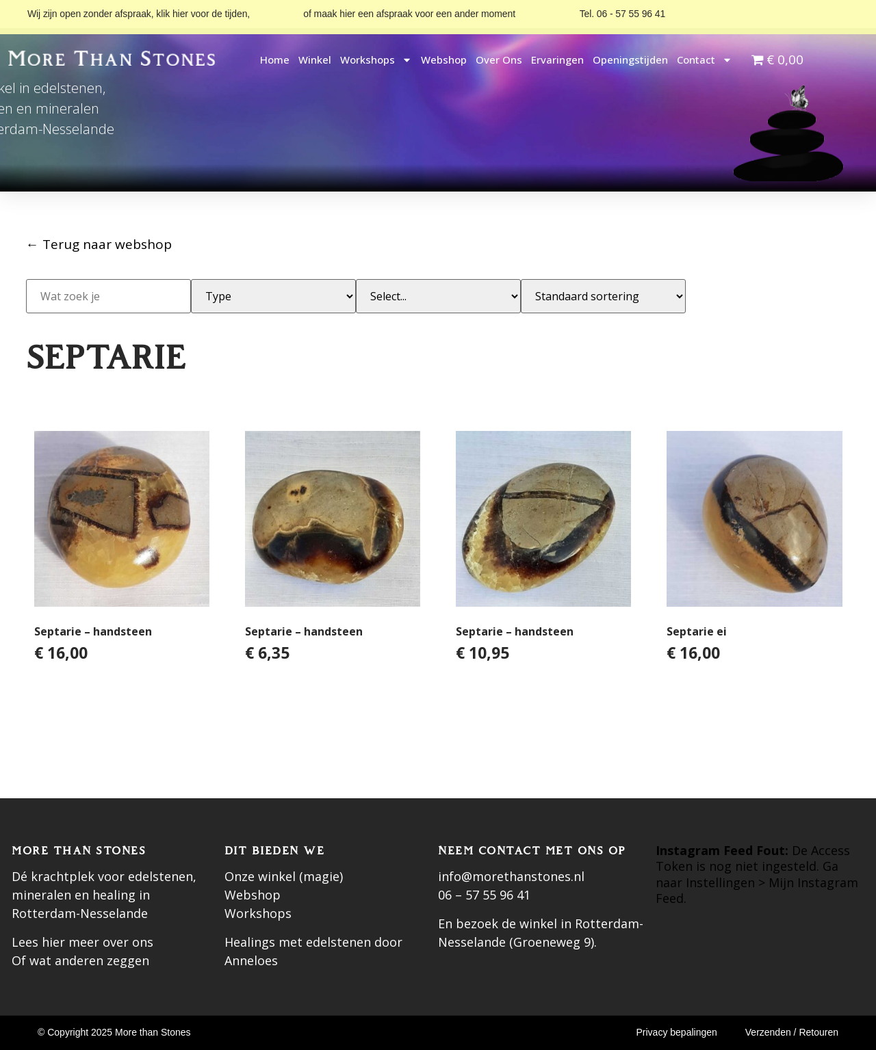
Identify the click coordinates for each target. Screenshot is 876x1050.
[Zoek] (108, 296)
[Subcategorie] (273, 296)
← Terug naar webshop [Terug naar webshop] (99, 244)
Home (274, 59)
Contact (704, 60)
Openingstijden (630, 59)
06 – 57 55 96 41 (484, 895)
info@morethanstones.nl (511, 876)
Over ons (499, 59)
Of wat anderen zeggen (80, 960)
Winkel (314, 59)
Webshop (444, 59)
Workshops (376, 60)
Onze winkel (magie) (283, 876)
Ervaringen (557, 59)
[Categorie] (438, 296)
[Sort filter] (603, 296)
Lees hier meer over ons (82, 942)
